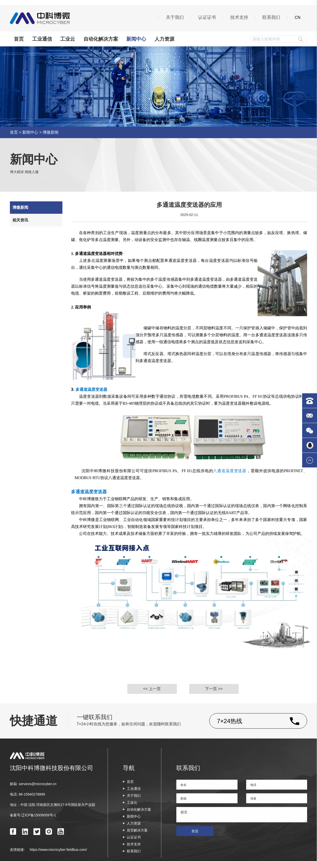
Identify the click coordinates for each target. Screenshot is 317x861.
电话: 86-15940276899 (27, 794)
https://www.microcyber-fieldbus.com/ (58, 850)
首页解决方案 (135, 830)
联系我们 (271, 17)
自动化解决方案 (100, 39)
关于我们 (175, 17)
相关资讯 (20, 220)
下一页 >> (214, 689)
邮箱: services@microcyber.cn (33, 784)
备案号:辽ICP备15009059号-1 (33, 815)
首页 (19, 39)
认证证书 (207, 17)
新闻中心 (136, 39)
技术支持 (239, 17)
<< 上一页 (152, 689)
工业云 (67, 39)
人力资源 (164, 39)
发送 (194, 837)
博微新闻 (50, 132)
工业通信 (42, 39)
